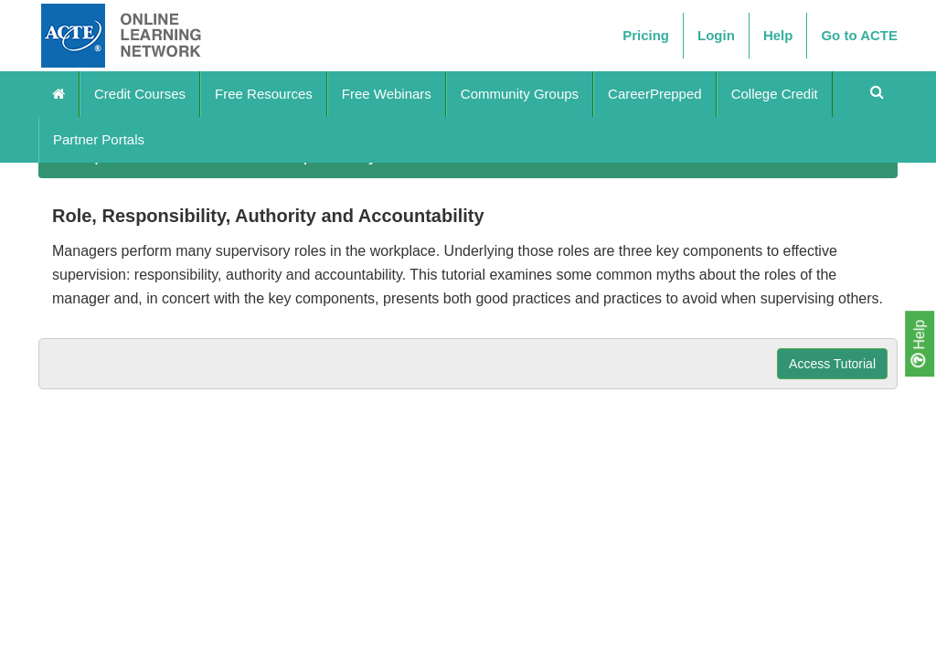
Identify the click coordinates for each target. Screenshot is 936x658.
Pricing (645, 35)
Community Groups (520, 93)
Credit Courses (140, 93)
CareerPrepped (655, 93)
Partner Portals (98, 139)
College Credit (774, 93)
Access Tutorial (832, 363)
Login (716, 35)
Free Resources (264, 93)
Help (918, 343)
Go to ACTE (859, 35)
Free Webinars (386, 93)
